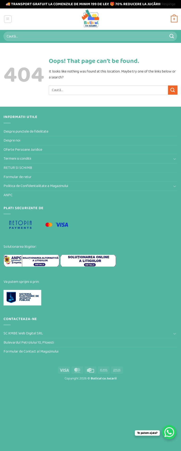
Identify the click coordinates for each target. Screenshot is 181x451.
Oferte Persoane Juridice (23, 150)
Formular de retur (18, 177)
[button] (8, 19)
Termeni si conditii (17, 159)
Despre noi (12, 140)
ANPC (8, 195)
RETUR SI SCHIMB (18, 168)
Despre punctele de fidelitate (26, 131)
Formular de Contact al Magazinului (31, 351)
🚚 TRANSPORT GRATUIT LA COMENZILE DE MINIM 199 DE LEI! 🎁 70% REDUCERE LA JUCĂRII (83, 4)
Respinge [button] (168, 4)
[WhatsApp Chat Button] (169, 432)
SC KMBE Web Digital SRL (23, 333)
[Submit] (172, 36)
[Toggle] (174, 159)
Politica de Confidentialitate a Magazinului (36, 186)
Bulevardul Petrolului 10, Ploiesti (29, 342)
